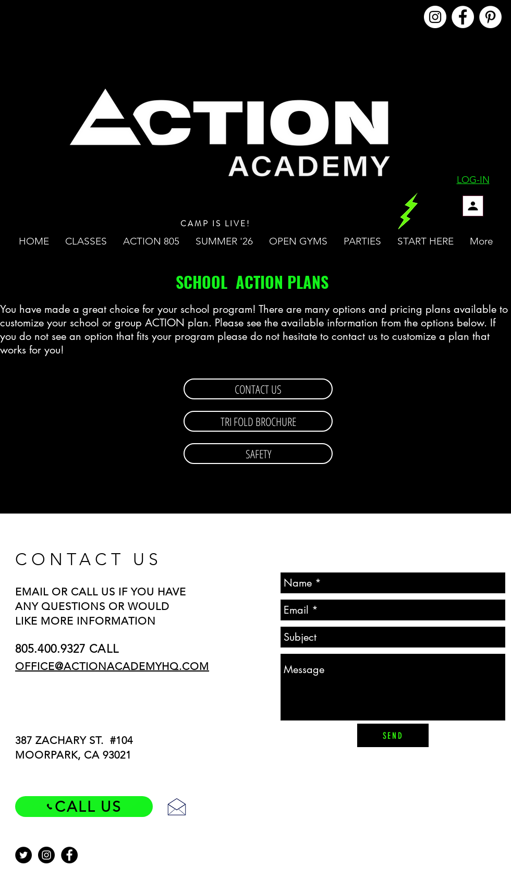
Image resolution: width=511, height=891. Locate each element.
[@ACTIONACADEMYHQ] (435, 17)
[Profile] (473, 206)
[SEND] (393, 735)
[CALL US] (84, 806)
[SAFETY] (258, 453)
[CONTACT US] (258, 389)
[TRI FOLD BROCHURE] (258, 421)
